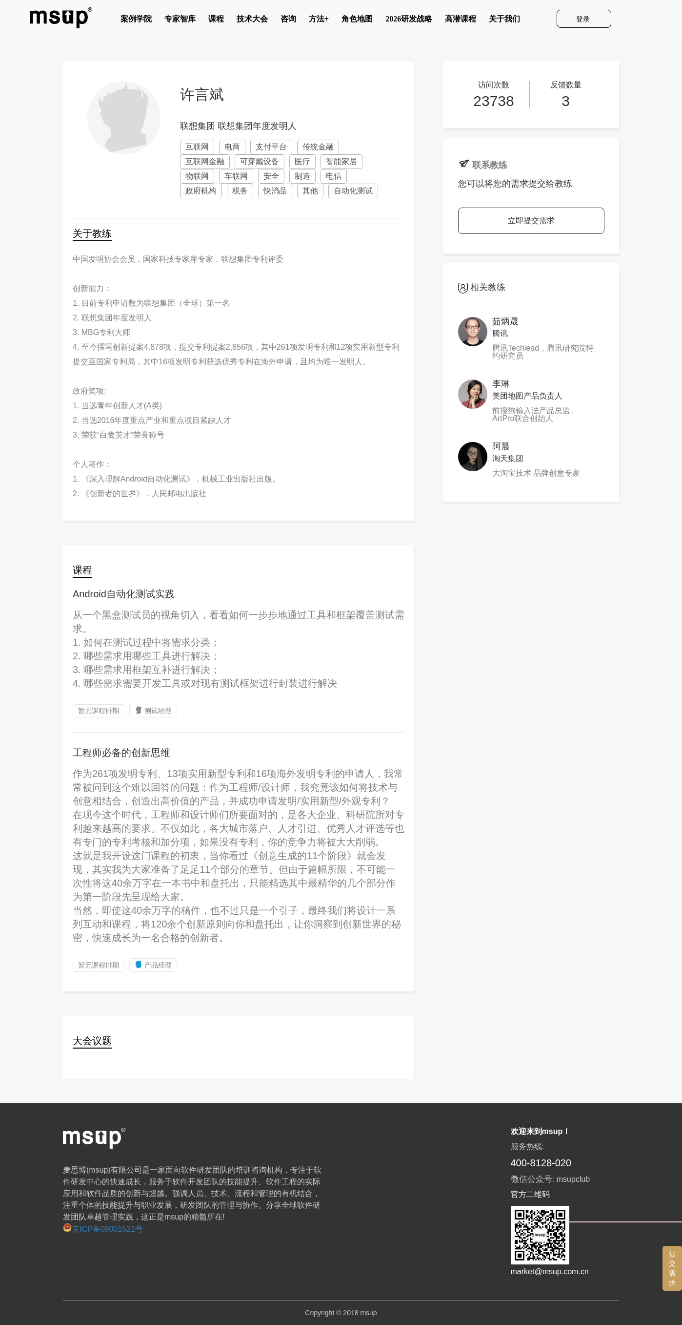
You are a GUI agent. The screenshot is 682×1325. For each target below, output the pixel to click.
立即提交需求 (531, 220)
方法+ (319, 21)
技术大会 (252, 21)
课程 (216, 21)
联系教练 (489, 165)
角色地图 (357, 21)
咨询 (288, 21)
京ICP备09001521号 (103, 1229)
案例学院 (136, 21)
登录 (584, 19)
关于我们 (504, 21)
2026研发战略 (408, 21)
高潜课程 (460, 21)
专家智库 (180, 21)
